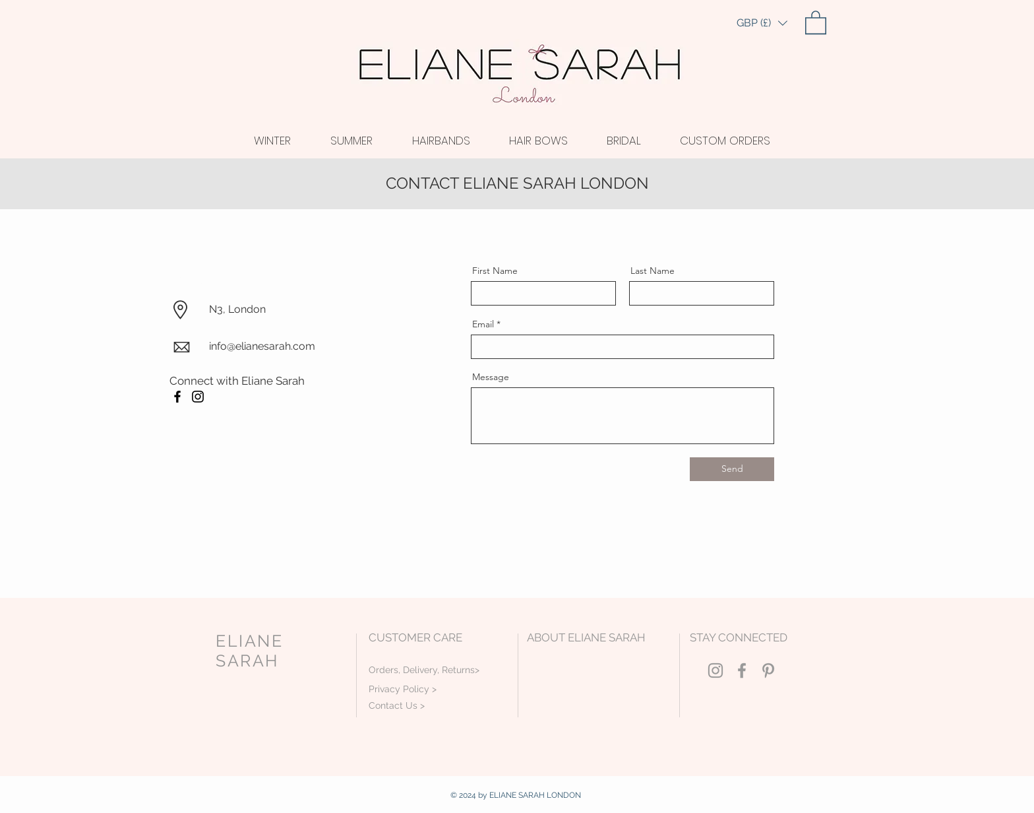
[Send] (732, 469)
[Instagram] (198, 397)
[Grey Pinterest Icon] (768, 670)
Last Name (652, 270)
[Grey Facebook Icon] (742, 670)
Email (483, 324)
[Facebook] (177, 397)
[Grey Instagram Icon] (715, 670)
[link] (815, 21)
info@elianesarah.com (262, 346)
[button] (762, 23)
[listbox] (762, 23)
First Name (495, 270)
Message (490, 376)
